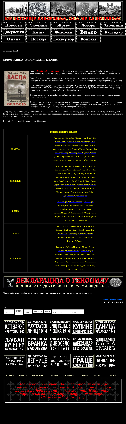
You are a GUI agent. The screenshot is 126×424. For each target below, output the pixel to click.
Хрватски (112, 375)
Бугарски (23, 375)
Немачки (84, 375)
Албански (10, 375)
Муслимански (68, 375)
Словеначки (98, 375)
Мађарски (54, 375)
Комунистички (37, 375)
